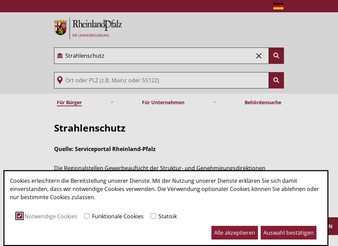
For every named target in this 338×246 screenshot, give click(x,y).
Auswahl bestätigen (288, 232)
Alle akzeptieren (234, 232)
